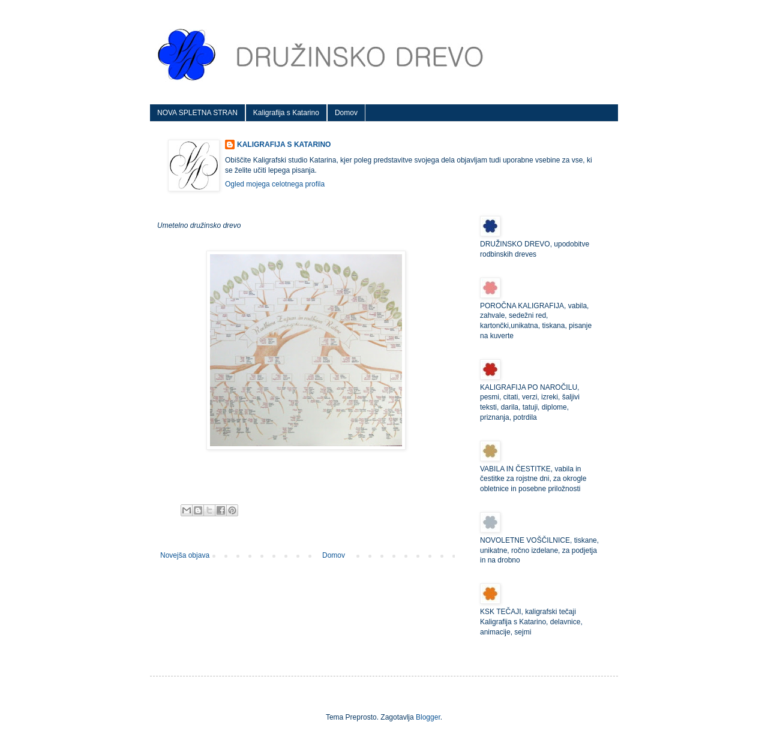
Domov (346, 113)
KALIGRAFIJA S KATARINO (284, 144)
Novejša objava (184, 555)
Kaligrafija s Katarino (286, 113)
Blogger (428, 717)
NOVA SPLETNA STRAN (197, 113)
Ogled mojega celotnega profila (275, 184)
